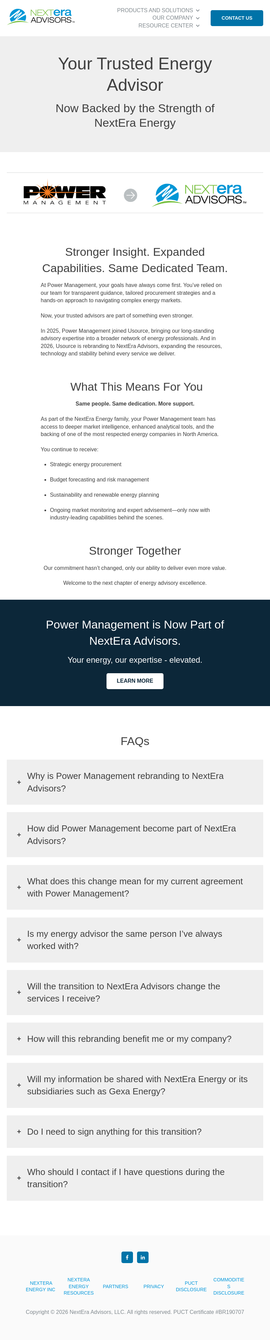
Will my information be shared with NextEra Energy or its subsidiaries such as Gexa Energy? (137, 1085)
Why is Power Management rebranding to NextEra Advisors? (125, 782)
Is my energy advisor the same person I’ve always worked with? (124, 940)
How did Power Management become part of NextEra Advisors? (131, 834)
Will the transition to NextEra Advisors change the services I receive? (123, 992)
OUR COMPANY (173, 18)
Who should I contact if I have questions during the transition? (126, 1178)
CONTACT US (236, 18)
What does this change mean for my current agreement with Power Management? (135, 887)
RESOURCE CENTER (165, 25)
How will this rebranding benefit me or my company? (129, 1039)
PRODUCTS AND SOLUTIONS (155, 10)
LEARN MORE (135, 681)
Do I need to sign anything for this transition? (114, 1132)
